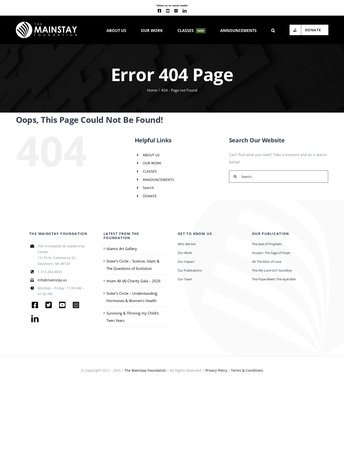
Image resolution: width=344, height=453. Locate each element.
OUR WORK (152, 163)
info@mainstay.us (52, 280)
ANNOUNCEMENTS (158, 179)
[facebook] (159, 11)
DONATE (150, 196)
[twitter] (48, 305)
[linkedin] (185, 11)
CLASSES (150, 171)
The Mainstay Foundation (145, 370)
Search (148, 187)
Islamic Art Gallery (121, 248)
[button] (273, 30)
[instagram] (176, 11)
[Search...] (278, 176)
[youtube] (167, 11)
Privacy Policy (216, 370)
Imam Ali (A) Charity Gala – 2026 (133, 280)
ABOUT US (151, 155)
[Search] (235, 176)
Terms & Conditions (247, 370)
